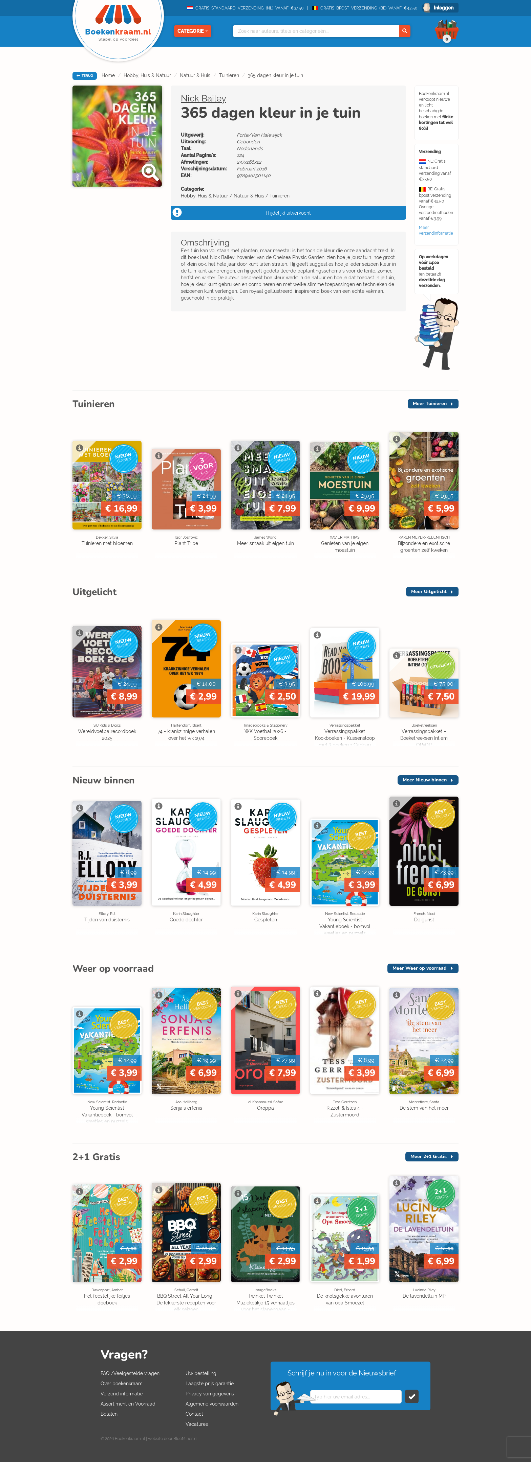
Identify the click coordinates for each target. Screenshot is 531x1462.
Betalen (109, 1414)
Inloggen (443, 7)
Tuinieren (229, 75)
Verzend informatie (122, 1393)
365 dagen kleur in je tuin (275, 75)
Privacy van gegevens (210, 1393)
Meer (430, 403)
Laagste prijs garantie (210, 1383)
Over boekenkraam (122, 1383)
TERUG (85, 75)
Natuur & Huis (195, 75)
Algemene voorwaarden (212, 1404)
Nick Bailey (203, 98)
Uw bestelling (201, 1373)
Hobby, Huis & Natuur (147, 75)
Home (108, 75)
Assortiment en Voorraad (128, 1404)
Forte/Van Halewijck (259, 135)
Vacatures (197, 1424)
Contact (194, 1414)
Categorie (192, 31)
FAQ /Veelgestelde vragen (130, 1373)
